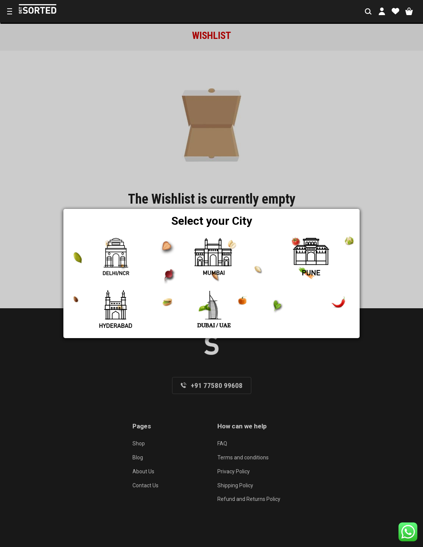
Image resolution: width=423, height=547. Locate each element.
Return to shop (212, 260)
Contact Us (145, 485)
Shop (138, 443)
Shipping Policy (235, 485)
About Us (143, 471)
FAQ (222, 443)
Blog (137, 457)
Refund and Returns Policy (248, 499)
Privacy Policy (233, 471)
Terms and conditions (243, 457)
